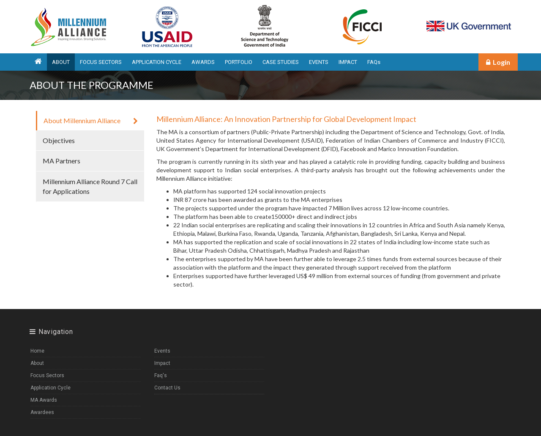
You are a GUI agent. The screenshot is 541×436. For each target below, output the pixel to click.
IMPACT (348, 62)
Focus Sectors (47, 375)
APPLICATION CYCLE (156, 62)
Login (498, 62)
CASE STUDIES (280, 62)
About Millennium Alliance (91, 120)
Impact (162, 363)
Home (37, 351)
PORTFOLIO (238, 62)
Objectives (90, 140)
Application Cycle (50, 388)
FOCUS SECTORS (101, 62)
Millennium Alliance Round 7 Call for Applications (90, 186)
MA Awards (43, 400)
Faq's (160, 375)
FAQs (373, 62)
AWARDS (203, 62)
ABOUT (61, 62)
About (37, 363)
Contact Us (167, 388)
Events (162, 351)
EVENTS (318, 62)
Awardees (42, 412)
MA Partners (90, 161)
